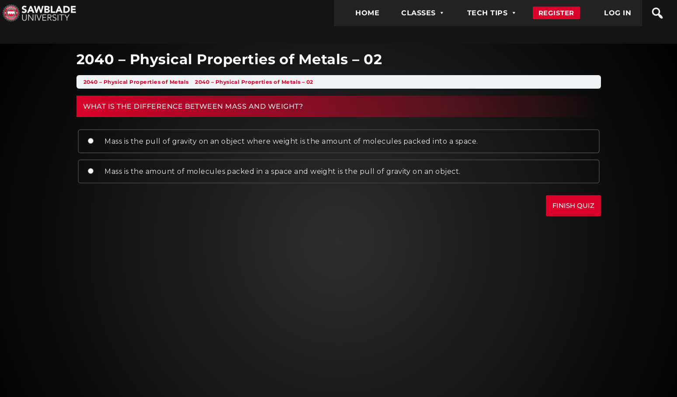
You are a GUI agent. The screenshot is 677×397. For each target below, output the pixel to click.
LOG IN (617, 13)
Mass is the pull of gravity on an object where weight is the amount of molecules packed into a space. (282, 141)
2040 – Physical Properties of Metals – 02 (254, 82)
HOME (367, 13)
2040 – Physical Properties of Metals (136, 82)
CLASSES (423, 13)
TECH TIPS (492, 13)
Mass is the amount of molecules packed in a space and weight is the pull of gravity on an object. (273, 171)
